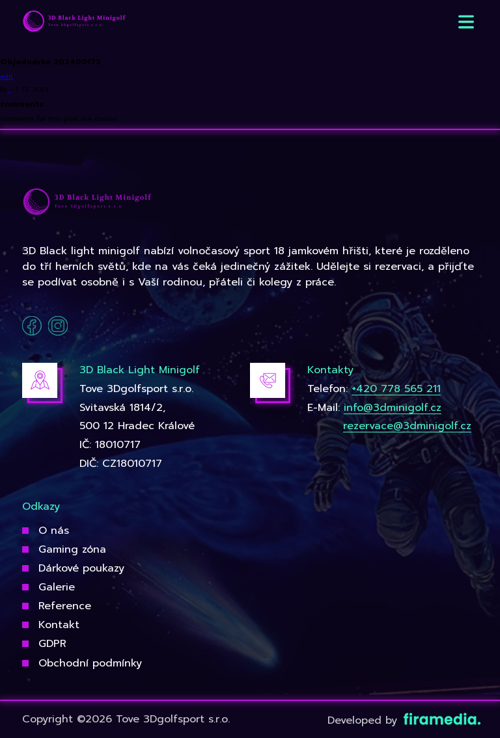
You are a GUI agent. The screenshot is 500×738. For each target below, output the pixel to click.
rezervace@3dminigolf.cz (407, 426)
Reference (64, 606)
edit (6, 76)
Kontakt (58, 625)
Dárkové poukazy (81, 568)
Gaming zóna (72, 549)
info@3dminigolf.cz (392, 407)
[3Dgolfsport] (74, 22)
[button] (466, 22)
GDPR (52, 644)
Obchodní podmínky (90, 663)
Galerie (56, 587)
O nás (53, 530)
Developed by (402, 720)
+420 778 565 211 (396, 389)
